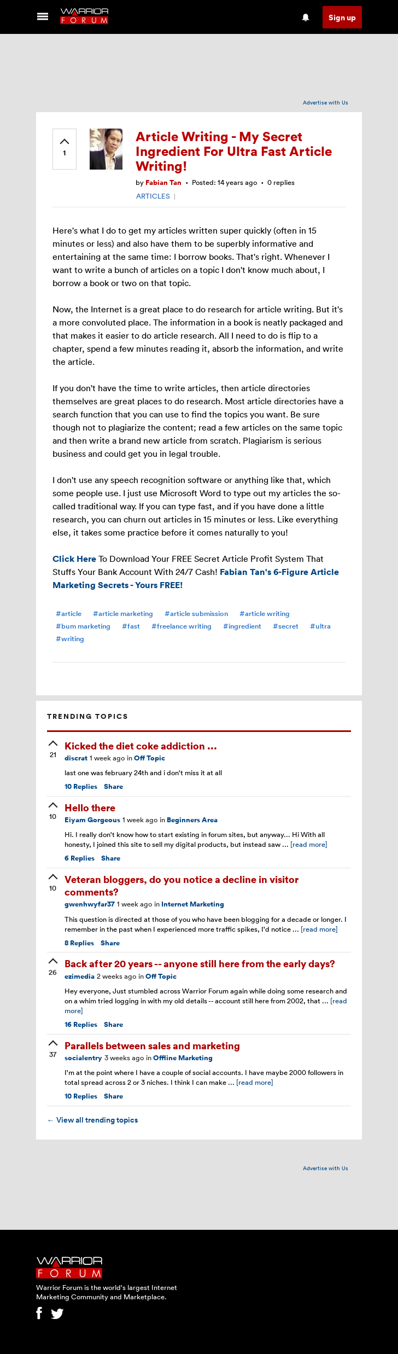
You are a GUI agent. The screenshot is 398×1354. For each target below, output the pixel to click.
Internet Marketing (192, 904)
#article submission (196, 613)
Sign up (342, 17)
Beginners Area (192, 820)
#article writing (264, 613)
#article (68, 613)
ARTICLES (153, 196)
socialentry (83, 1058)
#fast (131, 626)
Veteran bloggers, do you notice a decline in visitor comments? (181, 885)
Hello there (90, 807)
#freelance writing (181, 626)
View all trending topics (92, 1119)
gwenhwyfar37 (90, 904)
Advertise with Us (325, 102)
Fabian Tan (163, 182)
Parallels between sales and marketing (152, 1045)
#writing (70, 639)
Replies (81, 786)
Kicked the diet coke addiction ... (141, 745)
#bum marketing (83, 626)
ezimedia (80, 976)
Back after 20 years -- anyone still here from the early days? (200, 963)
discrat (76, 758)
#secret (285, 626)
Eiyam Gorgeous (92, 820)
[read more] (308, 844)
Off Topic (149, 758)
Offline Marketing (183, 1058)
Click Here (74, 559)
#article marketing (123, 613)
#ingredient (242, 626)
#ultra (320, 626)
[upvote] (64, 148)
